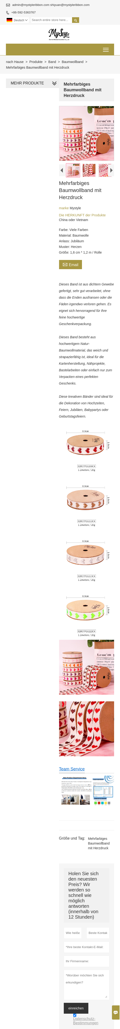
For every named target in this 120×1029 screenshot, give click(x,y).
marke (64, 208)
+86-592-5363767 (23, 12)
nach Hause (15, 62)
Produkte (36, 62)
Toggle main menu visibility (106, 48)
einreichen (76, 1008)
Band (52, 62)
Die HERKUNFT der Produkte (82, 215)
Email (70, 264)
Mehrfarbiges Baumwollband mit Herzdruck (99, 843)
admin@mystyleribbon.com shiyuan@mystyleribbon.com (51, 5)
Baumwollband (72, 62)
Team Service (72, 768)
